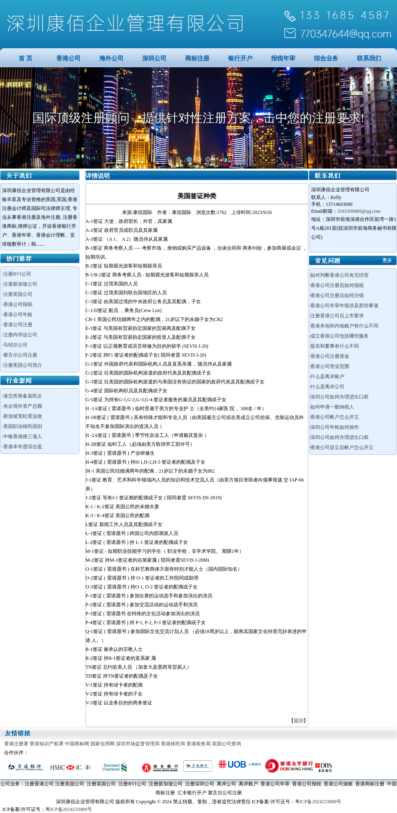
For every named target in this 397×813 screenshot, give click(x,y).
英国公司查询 (226, 744)
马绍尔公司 (15, 345)
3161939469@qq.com (359, 211)
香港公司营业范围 (329, 366)
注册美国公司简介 (22, 365)
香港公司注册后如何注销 (337, 295)
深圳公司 (154, 58)
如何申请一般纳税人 (332, 407)
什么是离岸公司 (327, 386)
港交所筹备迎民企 (22, 396)
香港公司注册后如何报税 (337, 285)
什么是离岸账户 (327, 376)
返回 (298, 720)
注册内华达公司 (20, 335)
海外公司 (111, 58)
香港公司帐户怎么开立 (334, 417)
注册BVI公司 (17, 274)
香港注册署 (16, 744)
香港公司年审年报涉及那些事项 (344, 305)
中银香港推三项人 (22, 436)
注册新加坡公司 (20, 284)
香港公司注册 (17, 324)
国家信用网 (102, 744)
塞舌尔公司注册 (20, 355)
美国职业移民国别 (22, 426)
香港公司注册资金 (329, 356)
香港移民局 (173, 744)
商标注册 (197, 58)
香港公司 (68, 58)
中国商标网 (77, 744)
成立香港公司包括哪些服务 (339, 336)
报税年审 (283, 58)
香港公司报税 (17, 304)
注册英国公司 (17, 294)
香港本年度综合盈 (22, 446)
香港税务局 (198, 744)
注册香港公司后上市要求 (337, 316)
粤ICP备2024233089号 (318, 801)
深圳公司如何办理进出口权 (339, 397)
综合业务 (326, 58)
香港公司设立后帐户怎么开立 (342, 447)
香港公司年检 (17, 314)
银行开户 (240, 58)
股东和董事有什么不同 (334, 346)
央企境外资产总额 (22, 406)
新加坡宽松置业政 (22, 416)
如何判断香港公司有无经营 (339, 275)
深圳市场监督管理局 (138, 744)
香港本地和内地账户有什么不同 (344, 326)
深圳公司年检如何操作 (334, 427)
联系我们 (369, 58)
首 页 (25, 58)
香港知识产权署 (47, 744)
